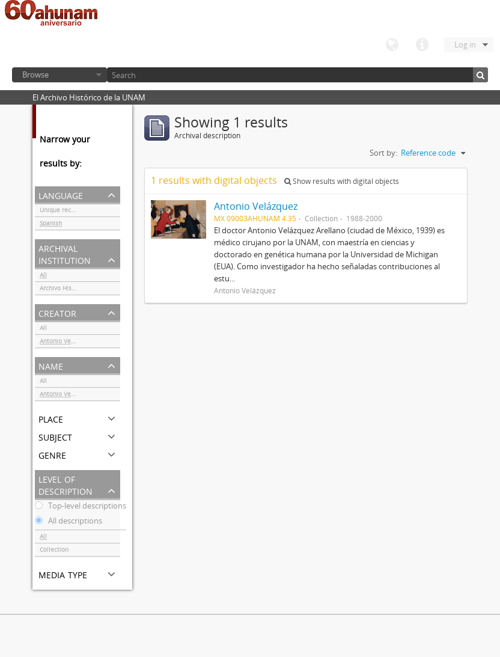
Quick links (422, 45)
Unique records (62, 211)
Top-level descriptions (80, 507)
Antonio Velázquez (66, 342)
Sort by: (383, 152)
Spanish (51, 225)
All (43, 276)
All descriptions (68, 522)
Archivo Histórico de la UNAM (80, 290)
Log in (465, 44)
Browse (35, 74)
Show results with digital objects (341, 181)
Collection (54, 551)
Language (392, 45)
